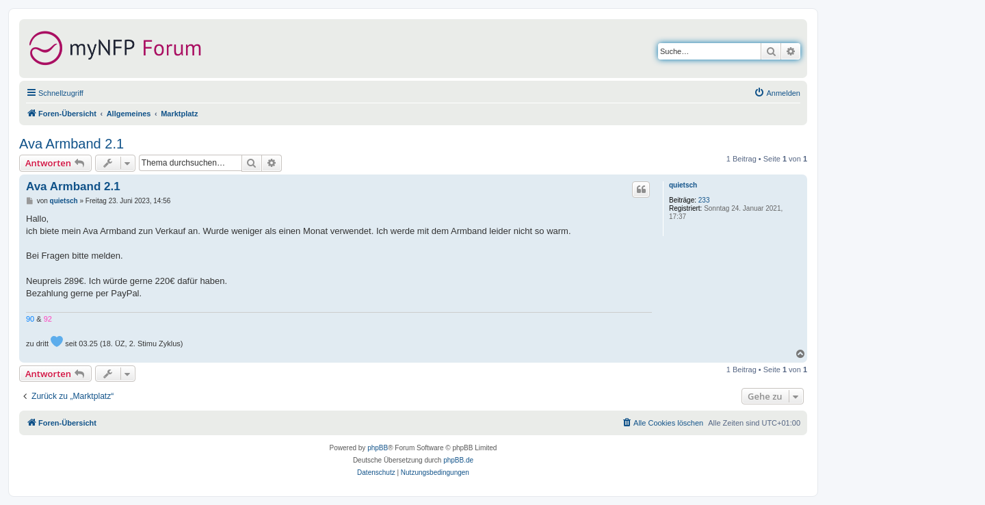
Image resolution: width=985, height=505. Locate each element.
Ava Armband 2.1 (71, 143)
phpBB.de (458, 460)
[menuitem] (777, 93)
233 (704, 200)
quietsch (683, 185)
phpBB (377, 448)
